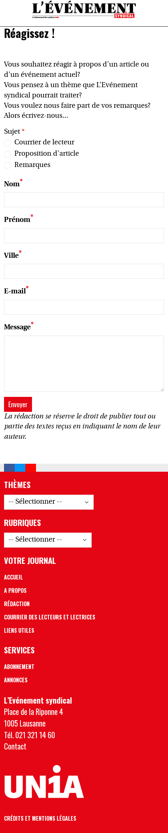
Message (17, 327)
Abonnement (19, 667)
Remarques (32, 165)
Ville (11, 256)
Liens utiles (19, 630)
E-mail (15, 291)
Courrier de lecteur (44, 142)
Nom (12, 184)
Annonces (16, 680)
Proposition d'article (46, 154)
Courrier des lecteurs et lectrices (49, 617)
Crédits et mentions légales (40, 818)
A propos (15, 590)
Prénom (17, 220)
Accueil (13, 577)
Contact (15, 746)
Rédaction (17, 604)
